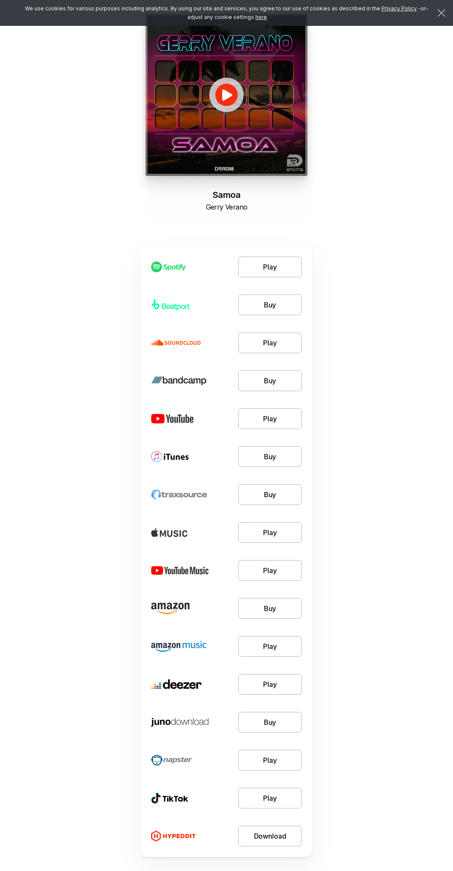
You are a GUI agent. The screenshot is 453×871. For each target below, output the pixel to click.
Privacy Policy (399, 8)
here (261, 17)
